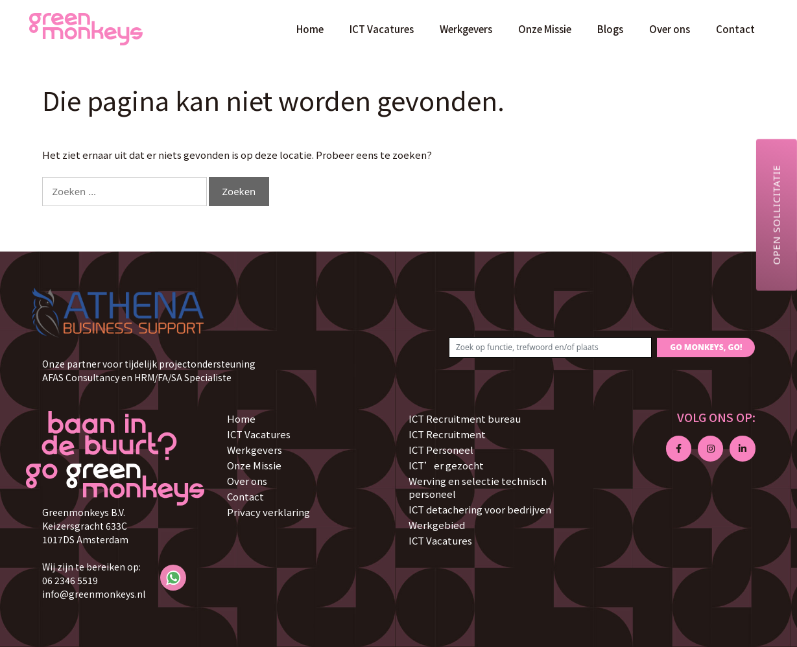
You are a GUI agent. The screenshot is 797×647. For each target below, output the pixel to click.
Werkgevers (466, 29)
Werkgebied (437, 525)
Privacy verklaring (268, 512)
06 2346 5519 (70, 580)
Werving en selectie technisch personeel (478, 487)
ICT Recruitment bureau (465, 418)
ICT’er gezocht (446, 465)
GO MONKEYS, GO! (706, 347)
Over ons (669, 29)
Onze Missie (544, 29)
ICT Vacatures (382, 29)
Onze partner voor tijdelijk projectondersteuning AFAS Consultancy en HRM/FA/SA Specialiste (149, 370)
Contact (735, 29)
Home (310, 29)
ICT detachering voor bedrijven (480, 509)
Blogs (610, 29)
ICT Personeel (441, 449)
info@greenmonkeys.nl (93, 593)
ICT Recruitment (447, 434)
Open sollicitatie (776, 215)
